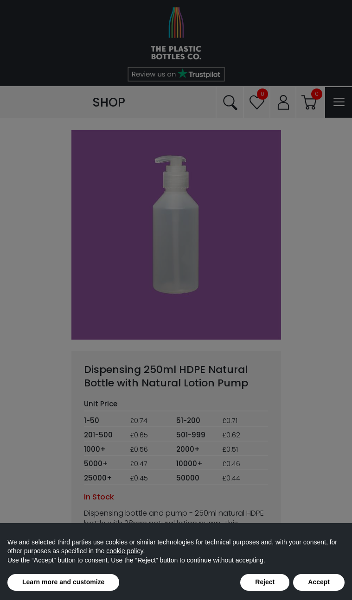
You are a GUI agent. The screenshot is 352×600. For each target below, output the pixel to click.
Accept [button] (319, 582)
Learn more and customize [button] (63, 582)
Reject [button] (265, 582)
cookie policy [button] (124, 551)
